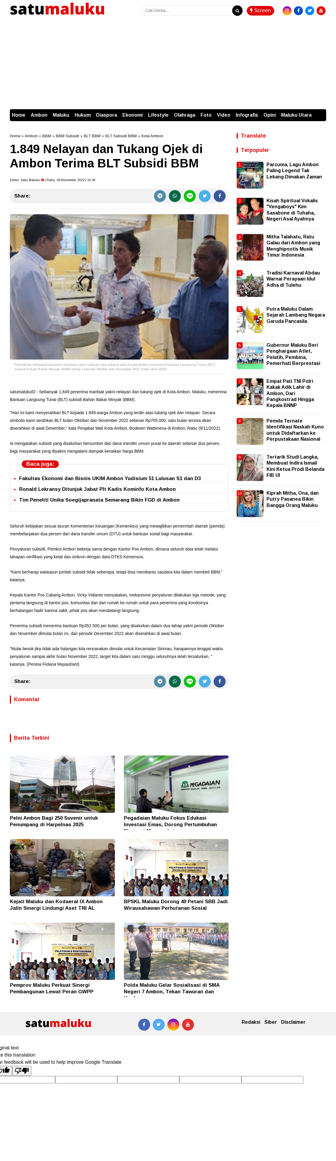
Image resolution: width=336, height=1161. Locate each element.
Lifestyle (158, 115)
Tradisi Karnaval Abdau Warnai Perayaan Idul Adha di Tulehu (293, 279)
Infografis (247, 115)
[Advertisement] (168, 64)
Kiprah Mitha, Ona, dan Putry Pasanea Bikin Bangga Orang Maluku (292, 499)
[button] (320, 112)
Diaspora (106, 115)
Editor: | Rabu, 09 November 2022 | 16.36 (52, 180)
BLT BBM (92, 136)
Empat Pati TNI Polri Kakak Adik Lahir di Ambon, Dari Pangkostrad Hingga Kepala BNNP (290, 393)
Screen (260, 10)
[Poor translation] (21, 1071)
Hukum (83, 115)
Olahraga (184, 115)
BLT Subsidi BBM (121, 136)
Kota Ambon (152, 136)
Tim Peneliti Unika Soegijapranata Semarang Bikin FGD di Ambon (99, 500)
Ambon (39, 115)
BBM (46, 136)
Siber (270, 1022)
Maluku (61, 115)
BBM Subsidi (67, 136)
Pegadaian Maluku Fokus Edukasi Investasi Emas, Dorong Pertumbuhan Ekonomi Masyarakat (170, 824)
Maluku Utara (296, 115)
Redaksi (251, 1022)
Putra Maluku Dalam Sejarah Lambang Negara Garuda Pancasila (295, 315)
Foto (206, 115)
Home (18, 115)
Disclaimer (293, 1022)
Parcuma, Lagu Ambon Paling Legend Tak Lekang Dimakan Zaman (294, 170)
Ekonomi (132, 115)
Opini (269, 115)
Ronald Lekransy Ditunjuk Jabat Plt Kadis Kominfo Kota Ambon (97, 489)
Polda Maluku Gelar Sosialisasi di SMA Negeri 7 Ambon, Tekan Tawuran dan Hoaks (171, 991)
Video (223, 115)
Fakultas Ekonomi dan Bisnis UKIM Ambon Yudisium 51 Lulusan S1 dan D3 (110, 478)
